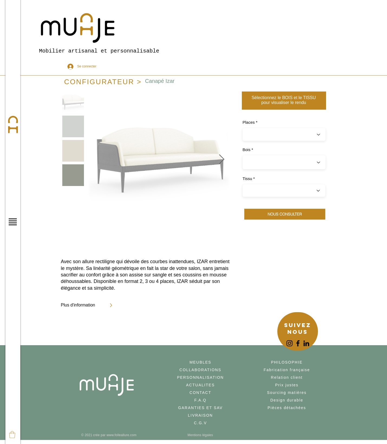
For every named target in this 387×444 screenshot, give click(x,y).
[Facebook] (298, 343)
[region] (297, 332)
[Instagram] (289, 343)
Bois (247, 150)
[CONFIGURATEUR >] (103, 81)
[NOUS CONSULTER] (284, 214)
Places (249, 122)
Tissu (247, 179)
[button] (13, 221)
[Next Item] (222, 159)
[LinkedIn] (306, 343)
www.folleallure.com (121, 435)
